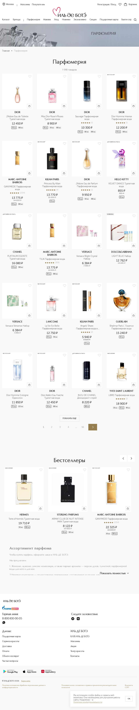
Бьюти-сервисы (129, 20)
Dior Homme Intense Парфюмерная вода (121, 117)
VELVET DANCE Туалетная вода (121, 185)
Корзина (130, 4)
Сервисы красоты (10, 641)
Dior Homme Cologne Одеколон (17, 396)
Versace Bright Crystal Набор (87, 257)
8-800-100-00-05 (12, 618)
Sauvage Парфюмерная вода (87, 117)
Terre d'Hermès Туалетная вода (24, 519)
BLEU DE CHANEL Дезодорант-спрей (87, 396)
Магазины (25, 5)
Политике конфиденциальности (87, 702)
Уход (56, 20)
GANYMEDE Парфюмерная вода (17, 188)
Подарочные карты (109, 20)
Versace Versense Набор (17, 325)
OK (129, 699)
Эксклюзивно (80, 20)
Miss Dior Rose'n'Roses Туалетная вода (52, 117)
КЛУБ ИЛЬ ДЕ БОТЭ (80, 636)
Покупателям (38, 5)
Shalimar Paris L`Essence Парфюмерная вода (122, 327)
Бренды (16, 20)
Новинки (66, 20)
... (76, 427)
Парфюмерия (33, 20)
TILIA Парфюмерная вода (52, 259)
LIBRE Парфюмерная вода (122, 395)
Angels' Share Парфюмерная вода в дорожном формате (87, 327)
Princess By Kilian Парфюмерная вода (52, 185)
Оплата (5, 651)
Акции (73, 646)
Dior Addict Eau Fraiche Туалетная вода (52, 396)
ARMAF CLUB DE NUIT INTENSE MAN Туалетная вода (68, 520)
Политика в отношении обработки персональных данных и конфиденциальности (23, 686)
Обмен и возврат (10, 656)
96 (83, 427)
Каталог (6, 20)
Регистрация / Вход (106, 5)
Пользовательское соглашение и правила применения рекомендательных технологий (88, 686)
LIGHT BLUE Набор (121, 256)
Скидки (93, 20)
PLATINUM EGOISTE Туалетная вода (17, 257)
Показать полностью (115, 573)
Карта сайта (25, 681)
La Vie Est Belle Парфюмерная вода (52, 327)
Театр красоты (77, 651)
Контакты (75, 656)
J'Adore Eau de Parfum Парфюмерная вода (87, 185)
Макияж (47, 20)
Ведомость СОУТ (129, 686)
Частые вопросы (10, 661)
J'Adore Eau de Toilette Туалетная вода (17, 117)
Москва (8, 4)
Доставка (7, 646)
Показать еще (69, 418)
